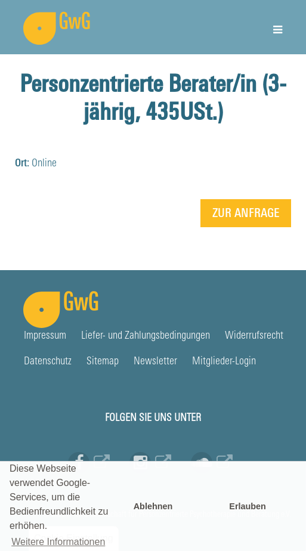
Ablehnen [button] (153, 506)
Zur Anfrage (245, 214)
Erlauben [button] (247, 506)
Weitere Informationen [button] (58, 542)
